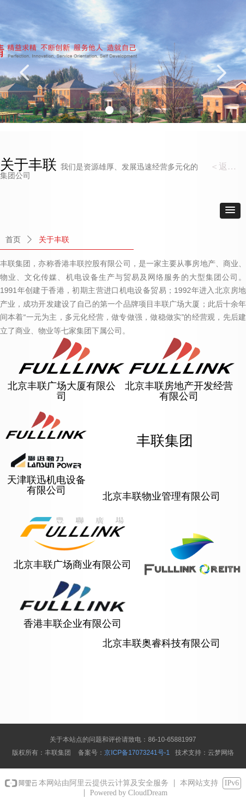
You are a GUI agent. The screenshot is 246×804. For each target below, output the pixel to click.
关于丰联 (54, 240)
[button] (230, 211)
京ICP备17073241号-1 (137, 752)
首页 (13, 240)
